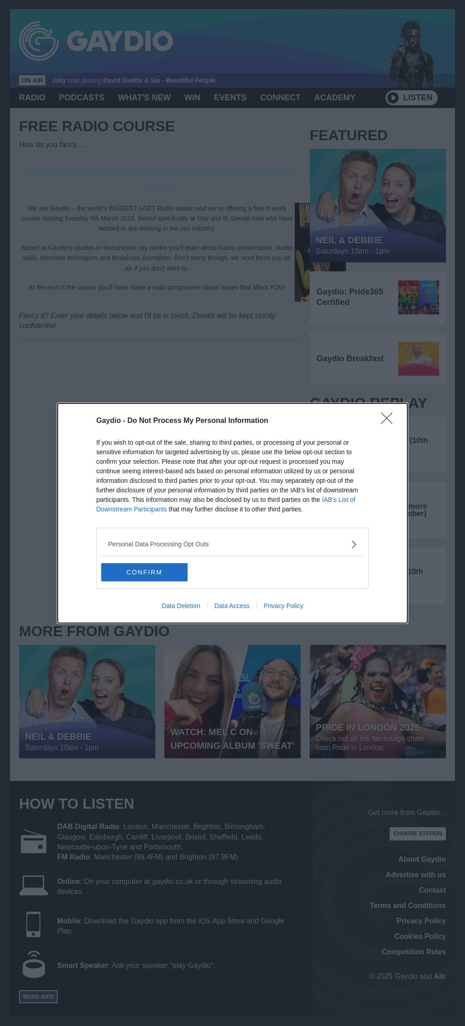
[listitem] (232, 544)
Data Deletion (181, 605)
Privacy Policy (283, 605)
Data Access (232, 605)
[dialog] (232, 513)
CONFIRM (144, 571)
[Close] (389, 421)
